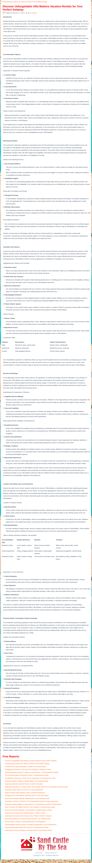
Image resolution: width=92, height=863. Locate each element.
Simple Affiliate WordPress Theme (53, 861)
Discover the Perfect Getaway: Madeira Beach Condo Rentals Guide (27, 798)
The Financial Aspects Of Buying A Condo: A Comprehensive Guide (27, 775)
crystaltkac (33, 13)
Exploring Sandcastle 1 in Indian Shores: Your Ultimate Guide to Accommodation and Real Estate (36, 787)
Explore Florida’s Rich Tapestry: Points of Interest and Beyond (25, 793)
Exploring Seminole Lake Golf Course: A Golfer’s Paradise (24, 784)
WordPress (39, 861)
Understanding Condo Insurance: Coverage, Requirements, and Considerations (30, 824)
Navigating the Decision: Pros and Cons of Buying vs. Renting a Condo (28, 769)
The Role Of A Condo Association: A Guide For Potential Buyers (25, 766)
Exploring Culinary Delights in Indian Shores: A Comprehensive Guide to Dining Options (33, 804)
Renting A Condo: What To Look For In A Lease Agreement (24, 790)
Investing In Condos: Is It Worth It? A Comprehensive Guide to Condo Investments (31, 801)
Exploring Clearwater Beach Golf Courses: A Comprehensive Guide (27, 827)
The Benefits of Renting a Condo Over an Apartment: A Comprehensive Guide (30, 778)
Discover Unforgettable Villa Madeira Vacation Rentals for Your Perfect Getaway (31, 761)
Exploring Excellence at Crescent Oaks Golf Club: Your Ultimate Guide (27, 819)
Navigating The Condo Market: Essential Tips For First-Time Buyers (27, 795)
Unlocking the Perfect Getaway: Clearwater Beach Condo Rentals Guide (28, 830)
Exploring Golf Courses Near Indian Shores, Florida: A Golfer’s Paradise (28, 816)
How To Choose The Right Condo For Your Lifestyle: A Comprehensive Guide (30, 807)
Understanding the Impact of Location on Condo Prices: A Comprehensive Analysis (31, 772)
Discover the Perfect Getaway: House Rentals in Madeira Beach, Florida (28, 810)
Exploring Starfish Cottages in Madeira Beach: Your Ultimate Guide (26, 781)
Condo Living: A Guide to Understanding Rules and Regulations (25, 821)
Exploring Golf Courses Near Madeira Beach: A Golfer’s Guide (25, 813)
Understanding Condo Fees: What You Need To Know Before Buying (25, 2)
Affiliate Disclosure (51, 853)
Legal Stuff (39, 853)
